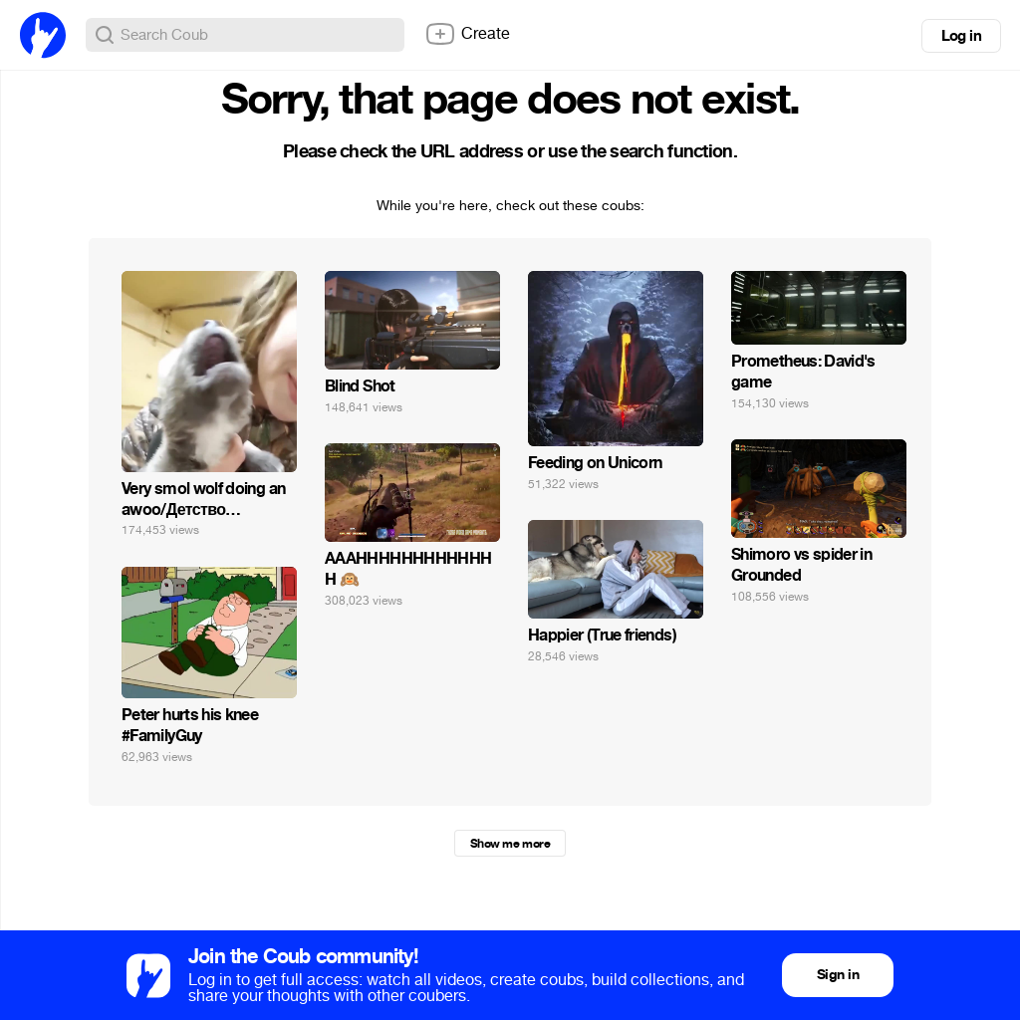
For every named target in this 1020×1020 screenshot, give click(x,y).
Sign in (838, 974)
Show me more (510, 844)
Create (467, 34)
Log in (961, 36)
